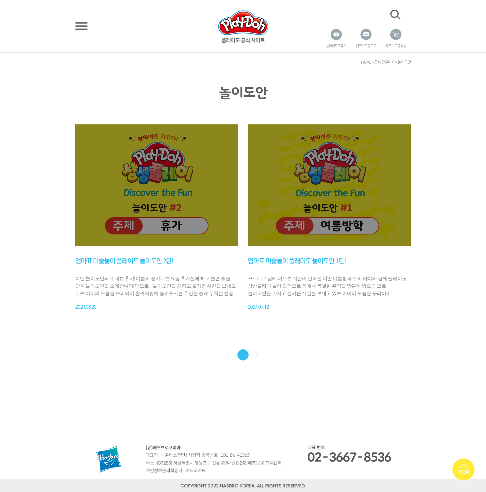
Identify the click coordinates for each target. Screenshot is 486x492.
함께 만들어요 (384, 62)
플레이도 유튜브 (336, 45)
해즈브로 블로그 (366, 45)
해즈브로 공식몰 (396, 45)
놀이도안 (404, 62)
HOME (366, 62)
